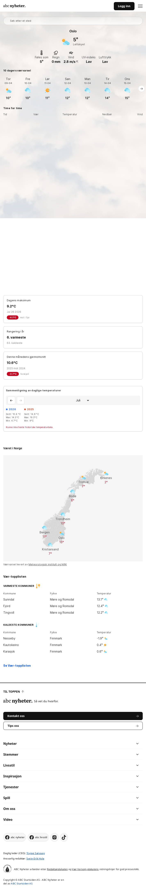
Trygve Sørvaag (35, 853)
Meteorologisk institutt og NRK (48, 564)
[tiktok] (64, 837)
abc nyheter (15, 837)
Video (8, 819)
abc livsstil (38, 837)
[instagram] (54, 837)
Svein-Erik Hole (35, 858)
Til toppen (13, 691)
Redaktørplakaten (57, 869)
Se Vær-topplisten (17, 665)
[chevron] (105, 743)
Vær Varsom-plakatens (85, 869)
